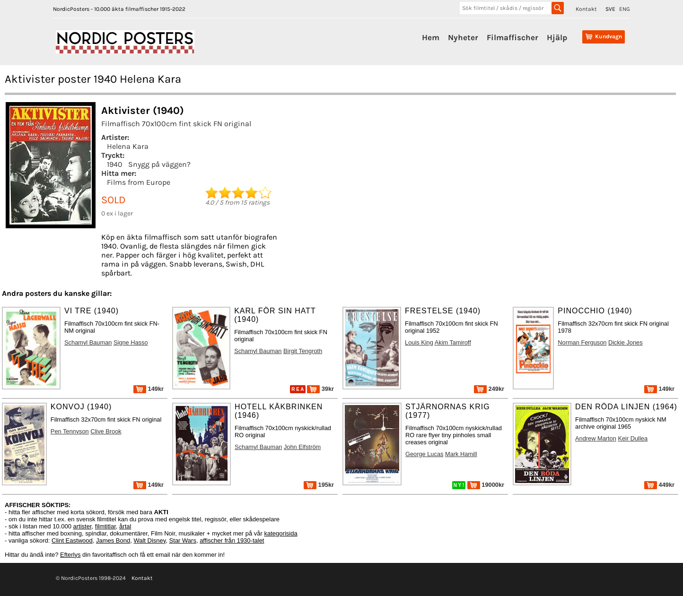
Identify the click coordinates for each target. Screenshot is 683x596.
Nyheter (463, 37)
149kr (148, 388)
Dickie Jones (625, 342)
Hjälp (557, 37)
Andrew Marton (595, 438)
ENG (624, 9)
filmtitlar (105, 526)
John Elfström (302, 446)
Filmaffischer (512, 37)
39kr (320, 388)
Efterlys (70, 554)
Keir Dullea (633, 438)
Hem (430, 37)
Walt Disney (149, 540)
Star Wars (182, 540)
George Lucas (424, 454)
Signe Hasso (131, 342)
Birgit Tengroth (302, 350)
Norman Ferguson (582, 342)
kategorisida (281, 533)
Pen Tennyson (70, 431)
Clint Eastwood (72, 540)
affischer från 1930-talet (232, 540)
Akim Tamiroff (453, 342)
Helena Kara (128, 146)
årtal (125, 526)
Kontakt (586, 9)
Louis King (419, 342)
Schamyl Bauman (88, 342)
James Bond (113, 540)
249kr (489, 388)
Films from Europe (138, 182)
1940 (115, 164)
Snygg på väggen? (159, 164)
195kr (319, 484)
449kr (659, 484)
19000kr (485, 484)
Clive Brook (105, 431)
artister (82, 526)
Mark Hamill (461, 454)
